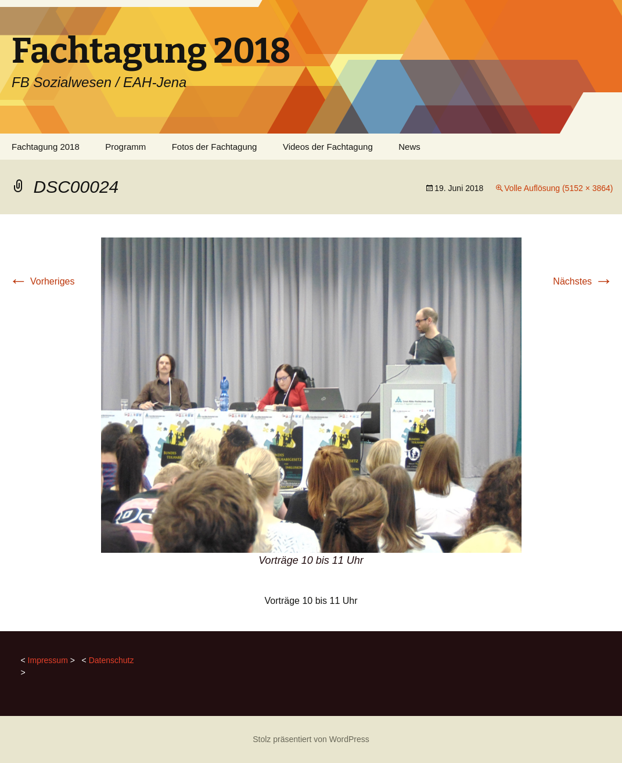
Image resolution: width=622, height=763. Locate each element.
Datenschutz (111, 660)
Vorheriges (42, 281)
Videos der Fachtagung (328, 147)
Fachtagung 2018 (46, 147)
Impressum (48, 660)
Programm (125, 147)
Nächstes (583, 281)
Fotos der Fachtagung (214, 147)
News (409, 147)
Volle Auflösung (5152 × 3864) (558, 188)
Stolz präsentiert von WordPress (311, 739)
